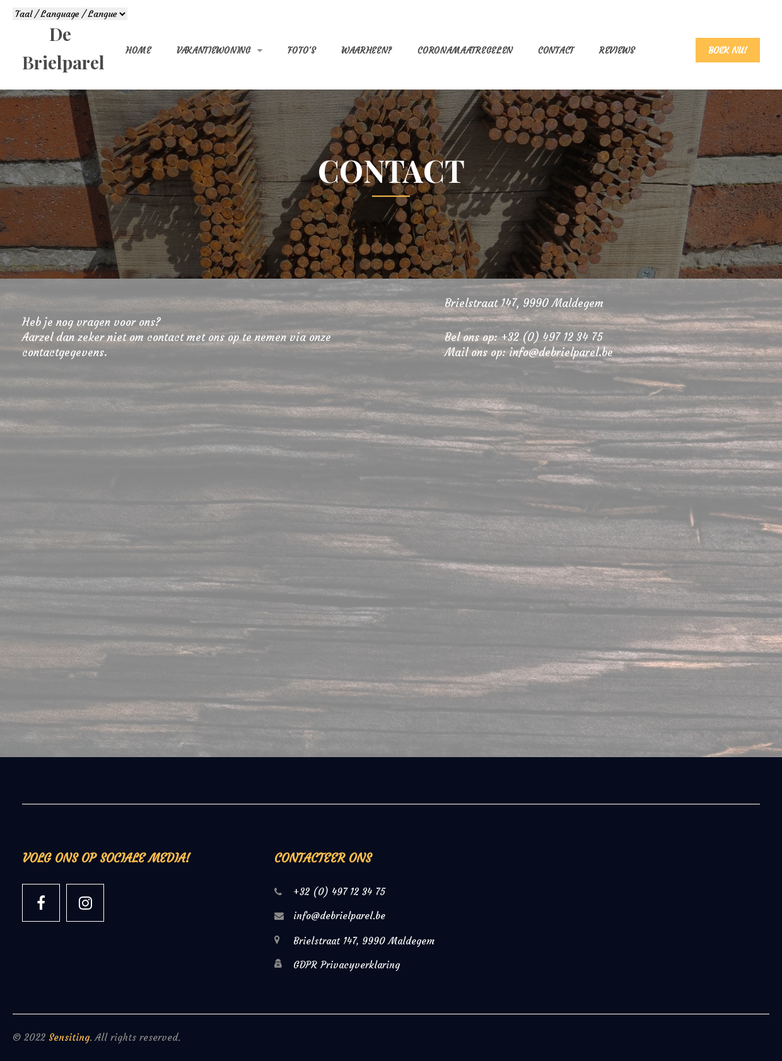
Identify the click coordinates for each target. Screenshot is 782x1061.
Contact (556, 50)
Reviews (617, 50)
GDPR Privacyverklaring (346, 965)
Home (138, 50)
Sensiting (69, 1037)
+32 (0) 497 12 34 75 (552, 337)
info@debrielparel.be (339, 916)
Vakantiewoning (214, 50)
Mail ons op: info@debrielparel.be (529, 352)
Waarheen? (366, 50)
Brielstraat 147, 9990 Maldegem (524, 303)
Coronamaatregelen (465, 50)
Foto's (302, 50)
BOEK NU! (727, 50)
